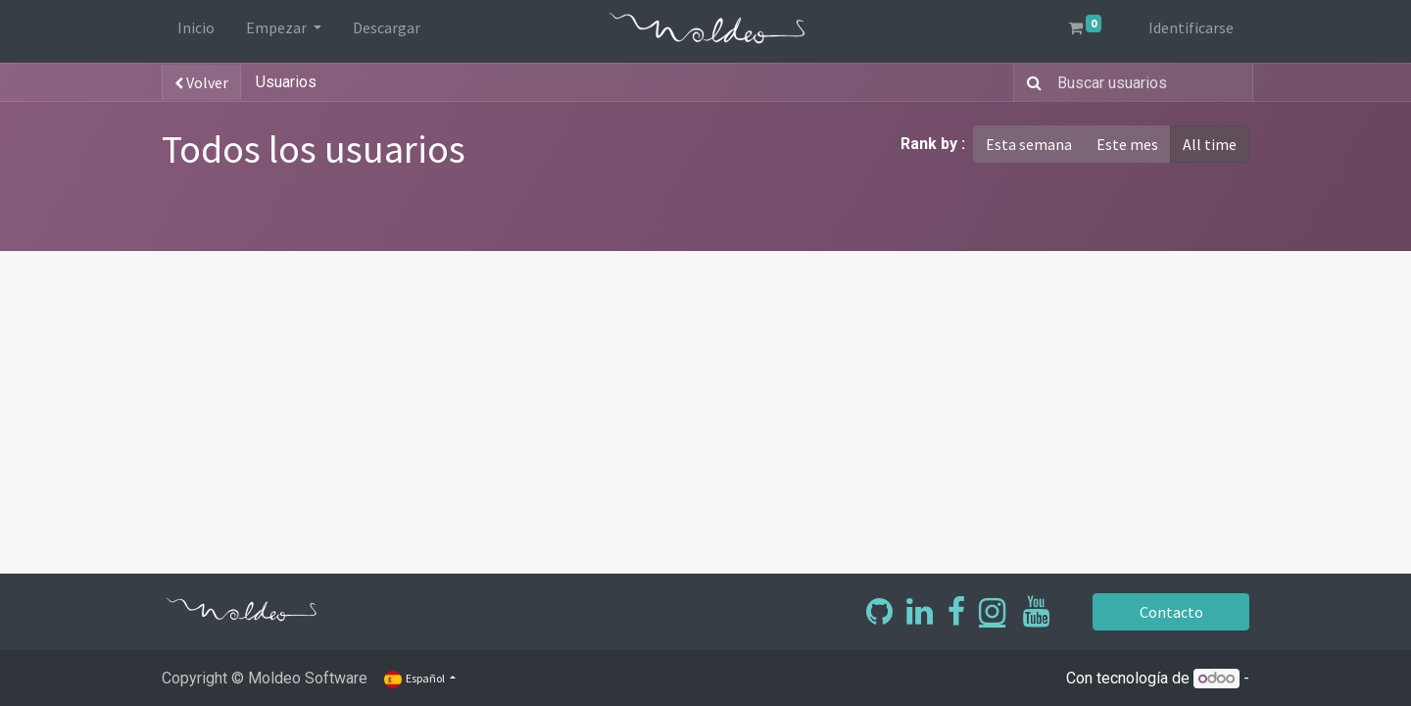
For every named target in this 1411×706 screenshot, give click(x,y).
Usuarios (286, 82)
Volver (201, 82)
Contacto (1171, 612)
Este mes (1127, 144)
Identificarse (1191, 27)
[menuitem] (196, 31)
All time (1210, 144)
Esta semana (1029, 144)
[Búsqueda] (1030, 82)
